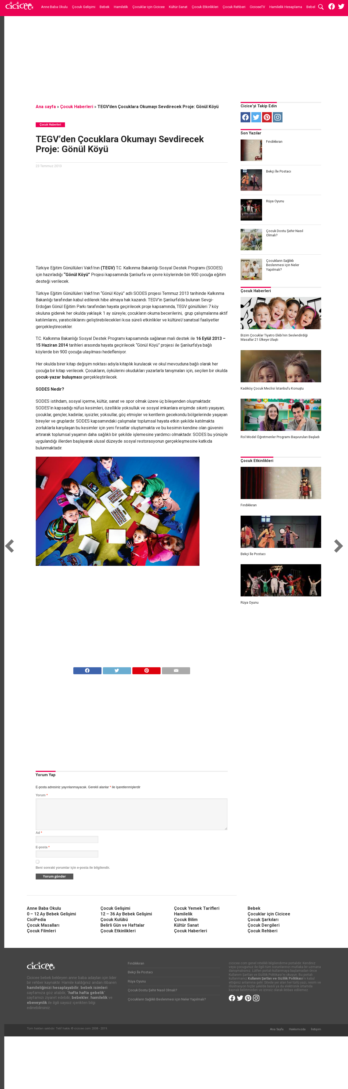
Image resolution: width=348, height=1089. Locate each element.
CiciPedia (36, 919)
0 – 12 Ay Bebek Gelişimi (51, 913)
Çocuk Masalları (43, 925)
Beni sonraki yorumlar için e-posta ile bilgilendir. (73, 868)
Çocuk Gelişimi (83, 7)
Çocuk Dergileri (264, 925)
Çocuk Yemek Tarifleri (196, 908)
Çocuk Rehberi (234, 7)
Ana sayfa (46, 106)
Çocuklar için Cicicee (148, 7)
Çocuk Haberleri (76, 106)
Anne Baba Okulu (54, 7)
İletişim (316, 1029)
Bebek (105, 7)
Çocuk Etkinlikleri (205, 7)
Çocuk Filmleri (41, 930)
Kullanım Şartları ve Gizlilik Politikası (275, 978)
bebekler (80, 997)
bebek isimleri (94, 987)
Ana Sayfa (277, 1029)
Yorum (42, 795)
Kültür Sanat (178, 7)
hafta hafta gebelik (86, 993)
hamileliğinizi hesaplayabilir (53, 987)
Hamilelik (121, 7)
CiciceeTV (257, 7)
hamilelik (98, 997)
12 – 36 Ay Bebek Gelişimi (126, 913)
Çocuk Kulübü (114, 919)
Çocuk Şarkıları (263, 919)
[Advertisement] (174, 57)
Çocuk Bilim (186, 919)
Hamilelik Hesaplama (285, 7)
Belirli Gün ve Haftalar (122, 925)
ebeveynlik (37, 1002)
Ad (39, 833)
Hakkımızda (297, 1029)
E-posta (43, 847)
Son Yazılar (251, 133)
